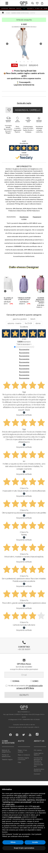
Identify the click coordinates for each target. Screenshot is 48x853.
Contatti (37, 774)
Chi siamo (38, 750)
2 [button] (20, 61)
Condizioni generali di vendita (18, 727)
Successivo (24, 350)
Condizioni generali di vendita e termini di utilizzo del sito (38, 762)
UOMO (34, 681)
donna (38, 323)
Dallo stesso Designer (24, 267)
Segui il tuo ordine (22, 751)
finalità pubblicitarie (14, 817)
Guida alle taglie (24, 103)
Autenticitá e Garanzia (39, 770)
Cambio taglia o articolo (23, 758)
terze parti (36, 806)
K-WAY (24, 24)
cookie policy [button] (10, 804)
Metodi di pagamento (6, 751)
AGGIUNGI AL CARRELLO (27, 110)
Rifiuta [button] (13, 842)
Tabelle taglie (7, 759)
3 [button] (24, 61)
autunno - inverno (14, 323)
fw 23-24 (28, 323)
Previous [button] (7, 44)
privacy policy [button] (22, 795)
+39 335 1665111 (24, 646)
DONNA (14, 681)
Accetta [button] (35, 842)
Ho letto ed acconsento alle (24, 687)
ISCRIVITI (24, 695)
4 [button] (28, 61)
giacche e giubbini (20, 319)
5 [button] (31, 61)
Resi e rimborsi (24, 755)
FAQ (19, 762)
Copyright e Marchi (33, 727)
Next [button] (41, 44)
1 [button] (16, 61)
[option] (24, 44)
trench (32, 319)
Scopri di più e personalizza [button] (24, 848)
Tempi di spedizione (6, 755)
